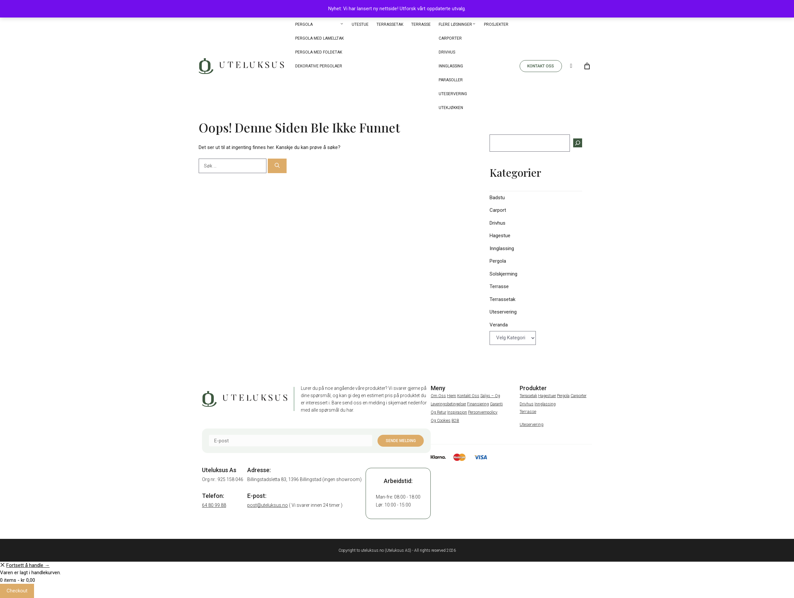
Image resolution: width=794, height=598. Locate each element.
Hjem (451, 395)
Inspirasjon (457, 412)
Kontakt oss (468, 395)
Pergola (319, 24)
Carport (498, 210)
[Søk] (277, 166)
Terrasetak (528, 395)
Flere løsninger (457, 24)
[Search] (571, 66)
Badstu (497, 198)
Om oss (438, 395)
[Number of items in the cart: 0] (587, 66)
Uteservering (453, 94)
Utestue (360, 24)
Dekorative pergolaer (318, 66)
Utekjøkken (451, 107)
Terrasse (421, 24)
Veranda (499, 325)
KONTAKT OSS (540, 66)
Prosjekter (496, 24)
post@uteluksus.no (267, 505)
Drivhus (447, 52)
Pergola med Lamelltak (319, 38)
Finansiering (478, 404)
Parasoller (451, 80)
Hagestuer (547, 395)
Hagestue (500, 236)
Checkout (17, 591)
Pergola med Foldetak (318, 52)
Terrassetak (390, 24)
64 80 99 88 (214, 505)
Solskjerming (503, 274)
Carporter (450, 38)
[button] (342, 24)
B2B (455, 420)
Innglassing (451, 66)
